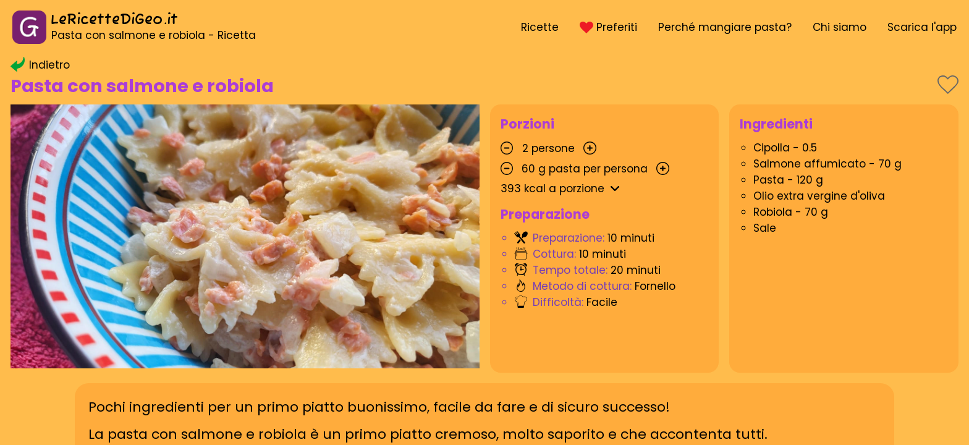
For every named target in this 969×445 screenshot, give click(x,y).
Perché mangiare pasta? (725, 27)
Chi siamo (839, 27)
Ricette (540, 27)
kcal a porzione (562, 188)
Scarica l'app (922, 27)
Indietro (40, 64)
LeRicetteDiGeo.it (114, 20)
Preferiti (608, 27)
